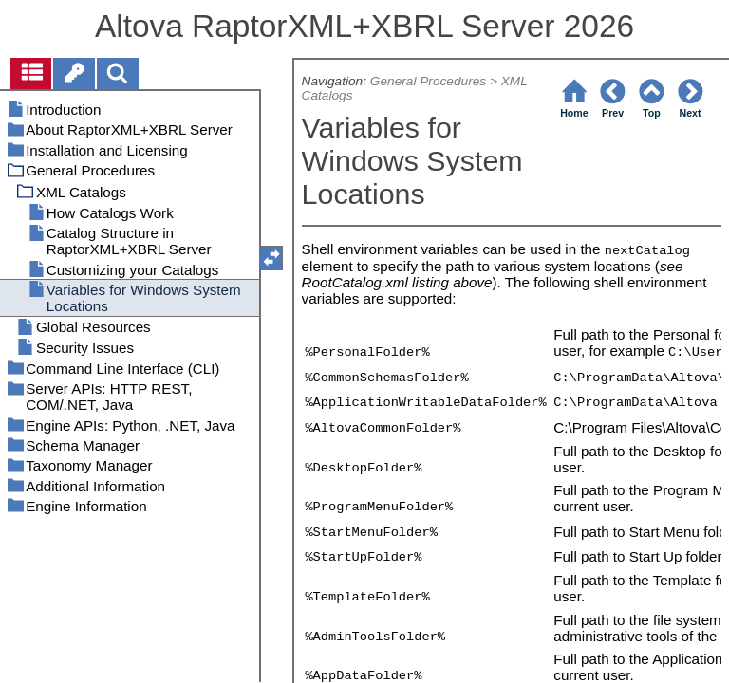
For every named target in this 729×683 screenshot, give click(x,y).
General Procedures (428, 81)
